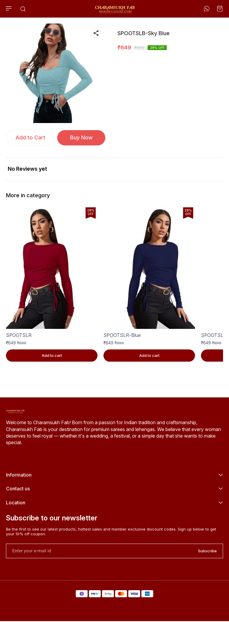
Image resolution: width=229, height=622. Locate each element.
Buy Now (81, 137)
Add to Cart (30, 137)
